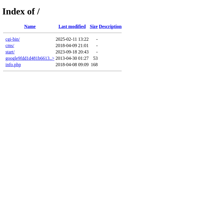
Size (94, 26)
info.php (13, 64)
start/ (10, 51)
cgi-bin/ (12, 39)
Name (30, 26)
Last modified (72, 26)
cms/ (9, 45)
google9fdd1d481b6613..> (29, 58)
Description (110, 26)
